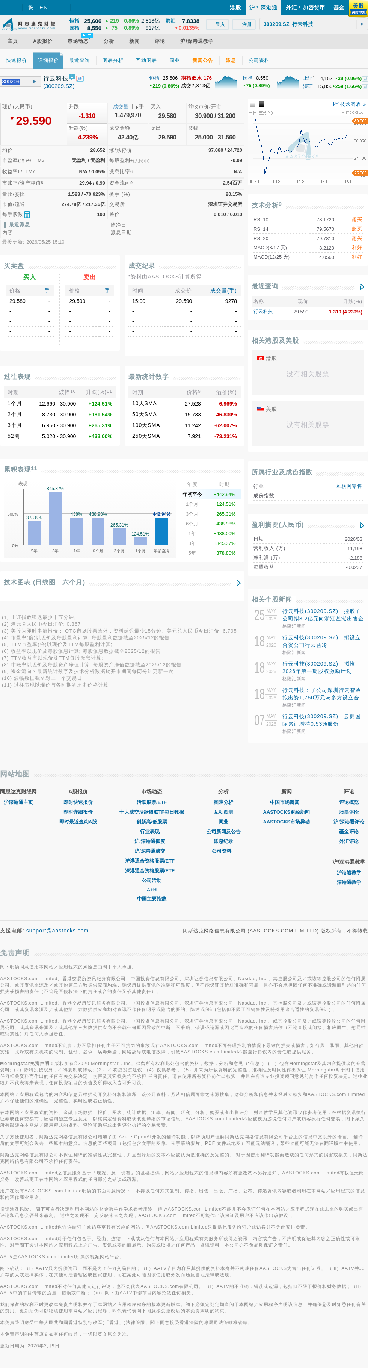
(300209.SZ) (58, 86)
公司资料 (223, 851)
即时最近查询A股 (78, 822)
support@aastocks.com (57, 931)
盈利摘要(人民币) (278, 524)
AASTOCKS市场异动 (286, 822)
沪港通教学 (349, 872)
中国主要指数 (151, 899)
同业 (223, 822)
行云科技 (263, 311)
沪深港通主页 (18, 802)
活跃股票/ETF (152, 802)
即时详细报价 (78, 812)
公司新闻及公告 (224, 831)
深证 (308, 86)
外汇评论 (349, 841)
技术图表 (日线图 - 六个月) (44, 582)
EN (43, 7)
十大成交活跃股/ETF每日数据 (151, 812)
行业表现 (151, 831)
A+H (152, 890)
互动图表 (223, 812)
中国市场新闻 (286, 802)
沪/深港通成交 (151, 851)
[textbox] (313, 24)
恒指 (154, 78)
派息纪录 (223, 841)
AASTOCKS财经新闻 (286, 812)
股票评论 (349, 812)
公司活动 (151, 880)
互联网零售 (349, 486)
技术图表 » (349, 104)
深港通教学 (349, 882)
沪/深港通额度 (151, 841)
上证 (308, 78)
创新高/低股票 (151, 822)
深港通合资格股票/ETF (151, 870)
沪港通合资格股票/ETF (151, 861)
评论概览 (349, 802)
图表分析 (223, 802)
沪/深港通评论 (348, 822)
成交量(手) (223, 291)
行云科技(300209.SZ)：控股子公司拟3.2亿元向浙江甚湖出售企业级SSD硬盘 (323, 618)
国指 (248, 78)
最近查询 (265, 286)
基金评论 (349, 831)
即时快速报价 (78, 802)
